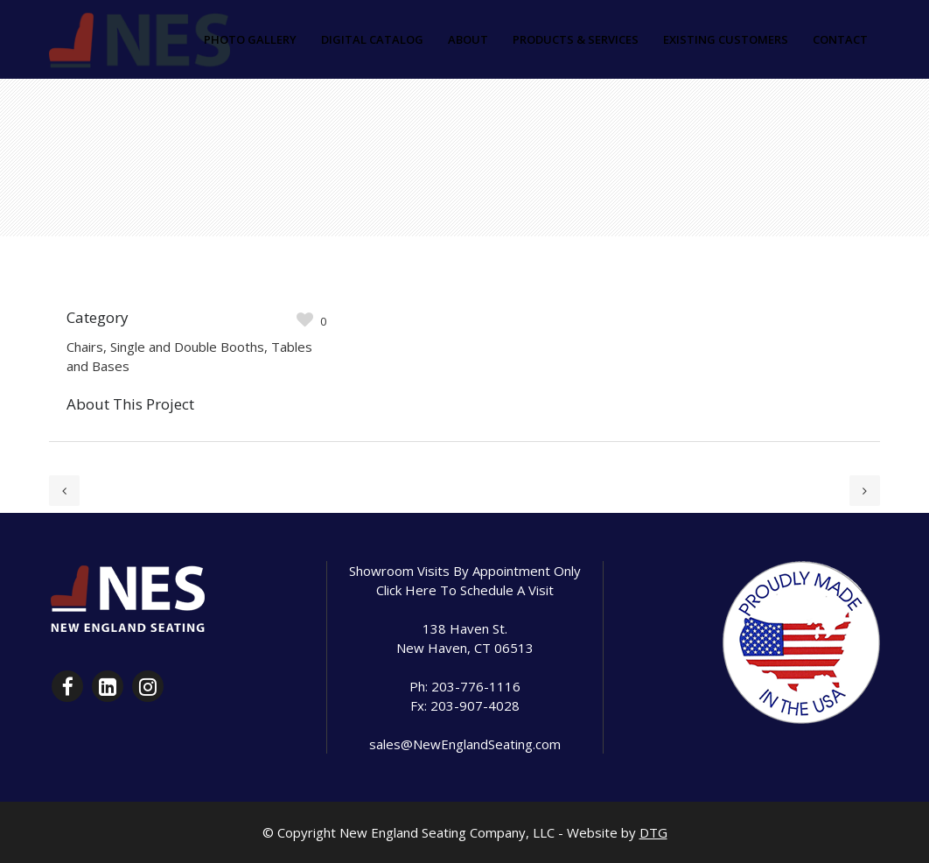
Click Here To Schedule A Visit (465, 590)
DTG (653, 832)
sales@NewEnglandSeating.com (465, 744)
